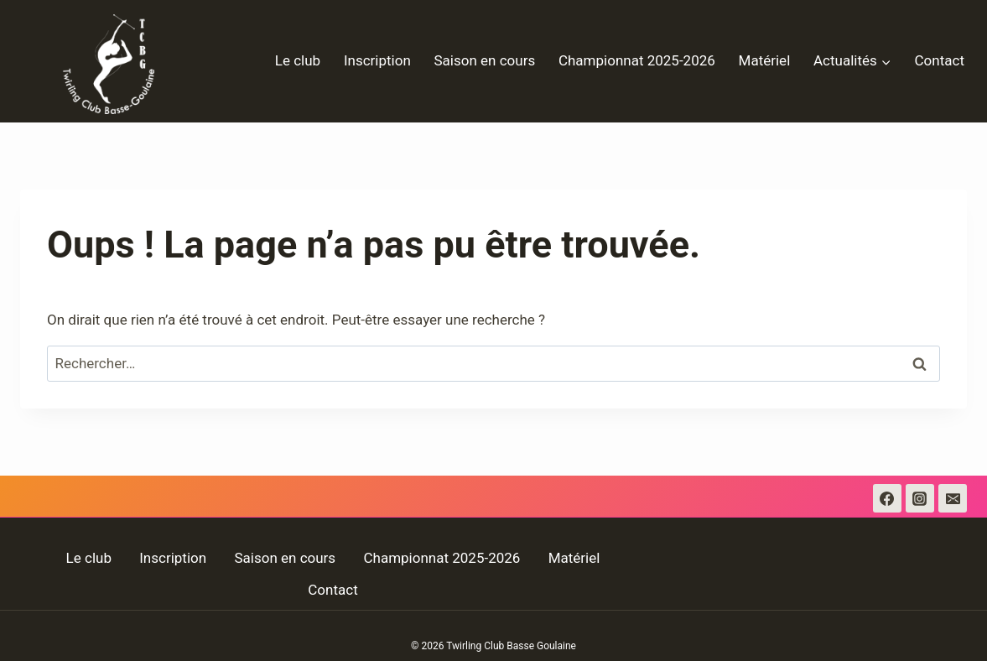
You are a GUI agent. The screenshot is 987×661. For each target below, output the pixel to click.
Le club (297, 60)
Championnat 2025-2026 (636, 60)
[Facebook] (887, 498)
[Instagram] (920, 498)
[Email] (952, 498)
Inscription (377, 60)
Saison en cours (485, 60)
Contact (939, 60)
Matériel (765, 60)
